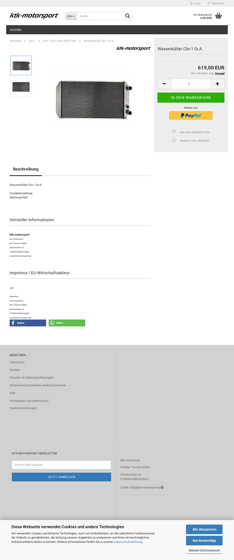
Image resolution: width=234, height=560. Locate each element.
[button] (164, 84)
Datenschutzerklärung (128, 542)
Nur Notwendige (204, 540)
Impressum (17, 362)
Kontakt (15, 370)
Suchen (15, 30)
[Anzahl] (191, 84)
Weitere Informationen (204, 550)
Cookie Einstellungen (23, 408)
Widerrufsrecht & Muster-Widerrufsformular (38, 385)
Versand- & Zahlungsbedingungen (31, 377)
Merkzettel (216, 3)
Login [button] (195, 3)
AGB (12, 393)
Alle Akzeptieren (204, 529)
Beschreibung (25, 169)
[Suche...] (71, 16)
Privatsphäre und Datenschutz (29, 401)
